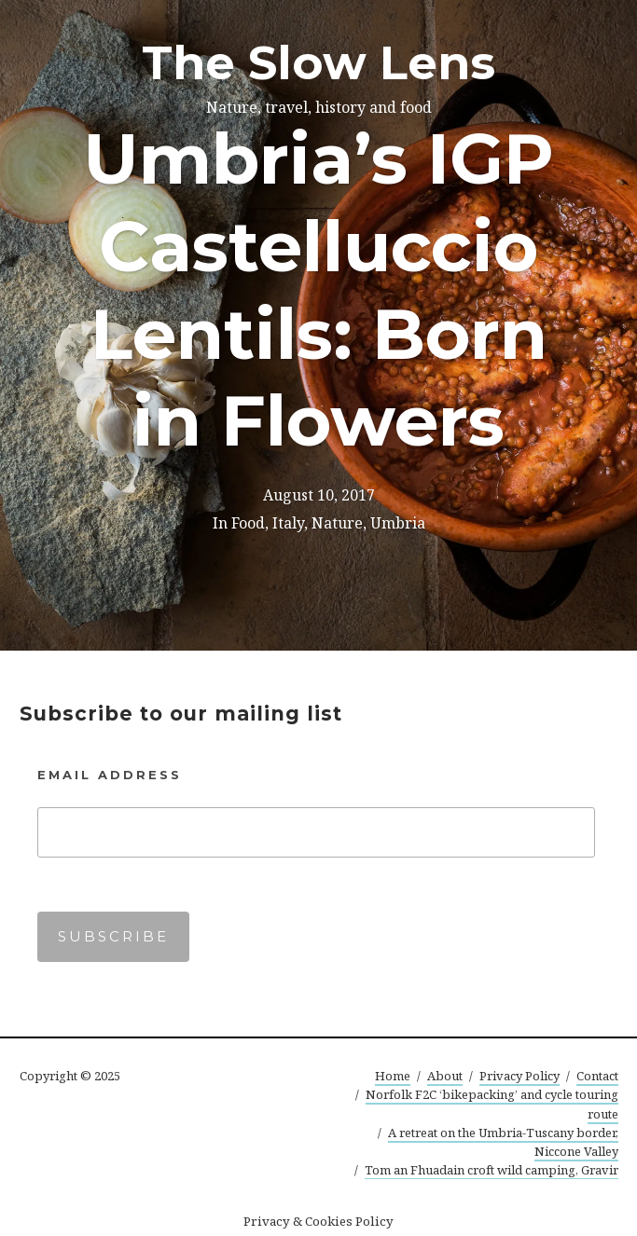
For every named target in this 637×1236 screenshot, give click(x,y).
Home (392, 1075)
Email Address (109, 774)
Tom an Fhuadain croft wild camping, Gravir (491, 1169)
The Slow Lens (318, 62)
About (445, 1075)
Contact (597, 1075)
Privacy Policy (519, 1075)
